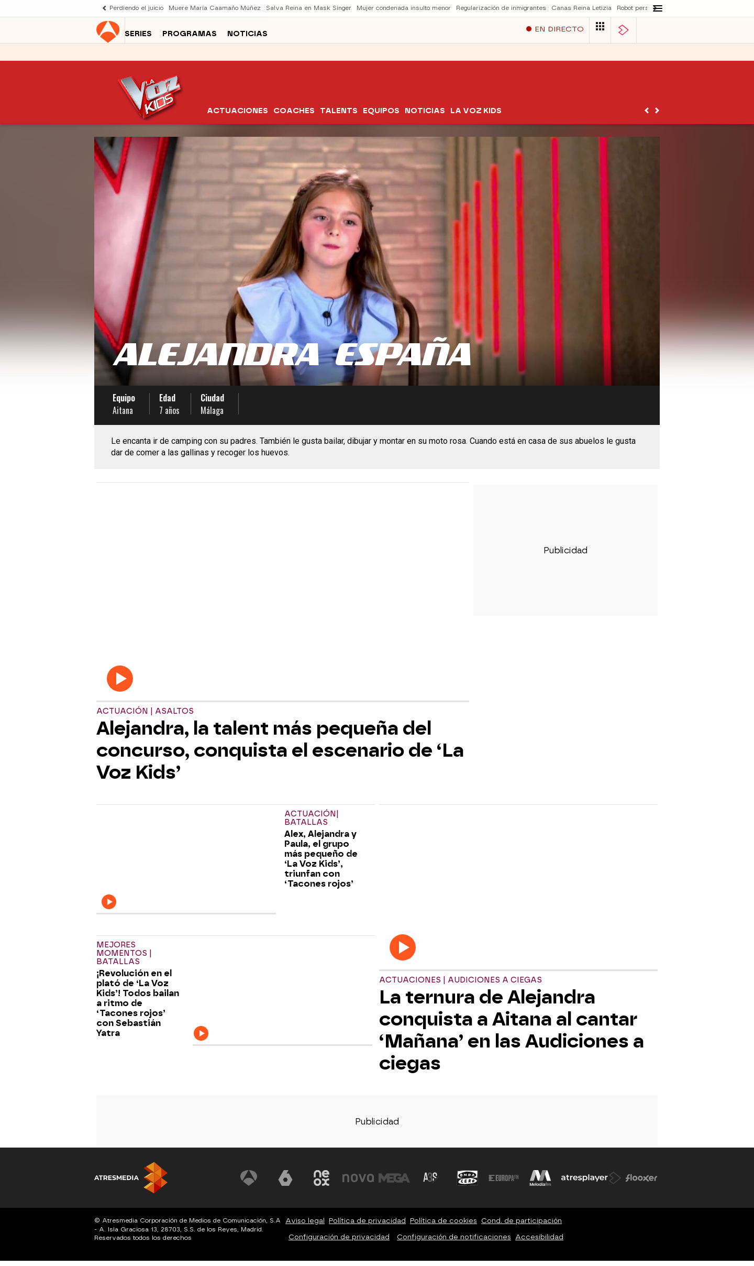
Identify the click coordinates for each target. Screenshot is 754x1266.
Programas (161, 56)
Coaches (294, 116)
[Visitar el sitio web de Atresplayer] (591, 1183)
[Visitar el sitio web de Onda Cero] (467, 1183)
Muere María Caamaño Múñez (215, 8)
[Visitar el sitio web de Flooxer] (641, 1183)
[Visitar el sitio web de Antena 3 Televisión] (248, 1183)
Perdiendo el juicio (136, 8)
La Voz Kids (476, 116)
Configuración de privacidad (339, 1242)
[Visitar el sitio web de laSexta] (285, 1183)
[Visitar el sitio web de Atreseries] (431, 1183)
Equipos (381, 116)
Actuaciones (237, 116)
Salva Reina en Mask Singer (308, 8)
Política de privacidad (367, 1226)
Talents (339, 116)
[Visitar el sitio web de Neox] (321, 1183)
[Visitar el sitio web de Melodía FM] (540, 1183)
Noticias (219, 56)
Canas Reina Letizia (581, 8)
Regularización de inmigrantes (501, 8)
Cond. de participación (521, 1226)
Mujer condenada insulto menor (404, 8)
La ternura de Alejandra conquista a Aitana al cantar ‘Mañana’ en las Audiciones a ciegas (511, 1035)
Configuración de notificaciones (454, 1242)
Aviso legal (305, 1226)
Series (110, 56)
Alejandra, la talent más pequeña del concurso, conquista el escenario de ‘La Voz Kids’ (280, 756)
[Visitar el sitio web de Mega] (395, 1183)
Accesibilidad (539, 1242)
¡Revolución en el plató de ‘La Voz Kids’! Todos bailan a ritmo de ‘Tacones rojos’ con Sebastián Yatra (137, 1008)
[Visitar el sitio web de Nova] (358, 1183)
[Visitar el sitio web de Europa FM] (503, 1183)
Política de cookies (443, 1226)
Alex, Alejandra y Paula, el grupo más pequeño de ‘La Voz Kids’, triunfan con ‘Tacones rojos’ (321, 864)
